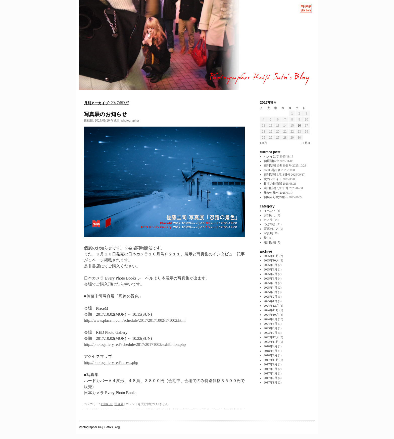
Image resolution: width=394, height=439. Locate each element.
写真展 (118, 404)
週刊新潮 (270, 242)
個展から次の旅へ (276, 197)
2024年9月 (270, 319)
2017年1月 (270, 382)
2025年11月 (271, 256)
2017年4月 (270, 373)
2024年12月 (271, 305)
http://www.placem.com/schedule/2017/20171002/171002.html (135, 320)
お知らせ (107, 404)
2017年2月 (270, 378)
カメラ (268, 220)
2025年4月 (270, 287)
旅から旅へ (271, 192)
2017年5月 (270, 369)
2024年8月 (270, 323)
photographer (130, 120)
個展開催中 (271, 161)
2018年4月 (270, 346)
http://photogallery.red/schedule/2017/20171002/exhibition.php (135, 344)
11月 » (305, 143)
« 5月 (263, 143)
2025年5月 (270, 283)
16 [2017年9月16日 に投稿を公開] (299, 125)
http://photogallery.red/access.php (111, 362)
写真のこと (271, 229)
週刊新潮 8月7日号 (276, 188)
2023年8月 (270, 328)
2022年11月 (271, 342)
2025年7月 (270, 274)
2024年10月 (271, 314)
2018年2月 (270, 355)
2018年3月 (270, 351)
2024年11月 (271, 310)
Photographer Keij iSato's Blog (99, 427)
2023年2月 (270, 333)
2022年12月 (271, 337)
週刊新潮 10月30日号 (278, 165)
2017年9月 (270, 364)
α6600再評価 (272, 170)
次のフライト (273, 179)
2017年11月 (271, 360)
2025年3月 (270, 292)
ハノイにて (271, 156)
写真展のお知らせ (105, 114)
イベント (270, 210)
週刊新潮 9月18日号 (277, 174)
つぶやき (270, 224)
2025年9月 (270, 265)
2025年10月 (271, 260)
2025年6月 (270, 278)
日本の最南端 (273, 183)
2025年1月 (270, 301)
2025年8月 (270, 269)
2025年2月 (270, 296)
